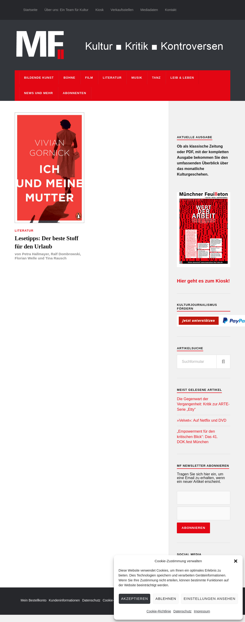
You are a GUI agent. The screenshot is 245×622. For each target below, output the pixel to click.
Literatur (112, 77)
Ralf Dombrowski (65, 254)
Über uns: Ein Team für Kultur (66, 10)
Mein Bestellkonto (34, 600)
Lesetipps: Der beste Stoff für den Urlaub (46, 242)
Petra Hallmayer (35, 254)
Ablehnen (165, 599)
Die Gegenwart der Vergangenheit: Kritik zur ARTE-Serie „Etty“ (203, 404)
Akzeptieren (134, 599)
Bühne (69, 77)
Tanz (156, 77)
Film (89, 77)
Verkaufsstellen (122, 10)
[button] (235, 561)
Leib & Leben (182, 77)
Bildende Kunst (39, 77)
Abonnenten (74, 93)
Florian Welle (26, 258)
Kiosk (99, 10)
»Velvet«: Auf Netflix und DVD (201, 420)
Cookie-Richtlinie (159, 611)
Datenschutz (182, 611)
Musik (136, 77)
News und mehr (38, 93)
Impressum (202, 611)
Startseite (30, 10)
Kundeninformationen (64, 600)
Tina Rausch (55, 258)
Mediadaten (149, 10)
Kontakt (170, 10)
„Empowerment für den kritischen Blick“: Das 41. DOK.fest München (197, 436)
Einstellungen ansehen (209, 599)
